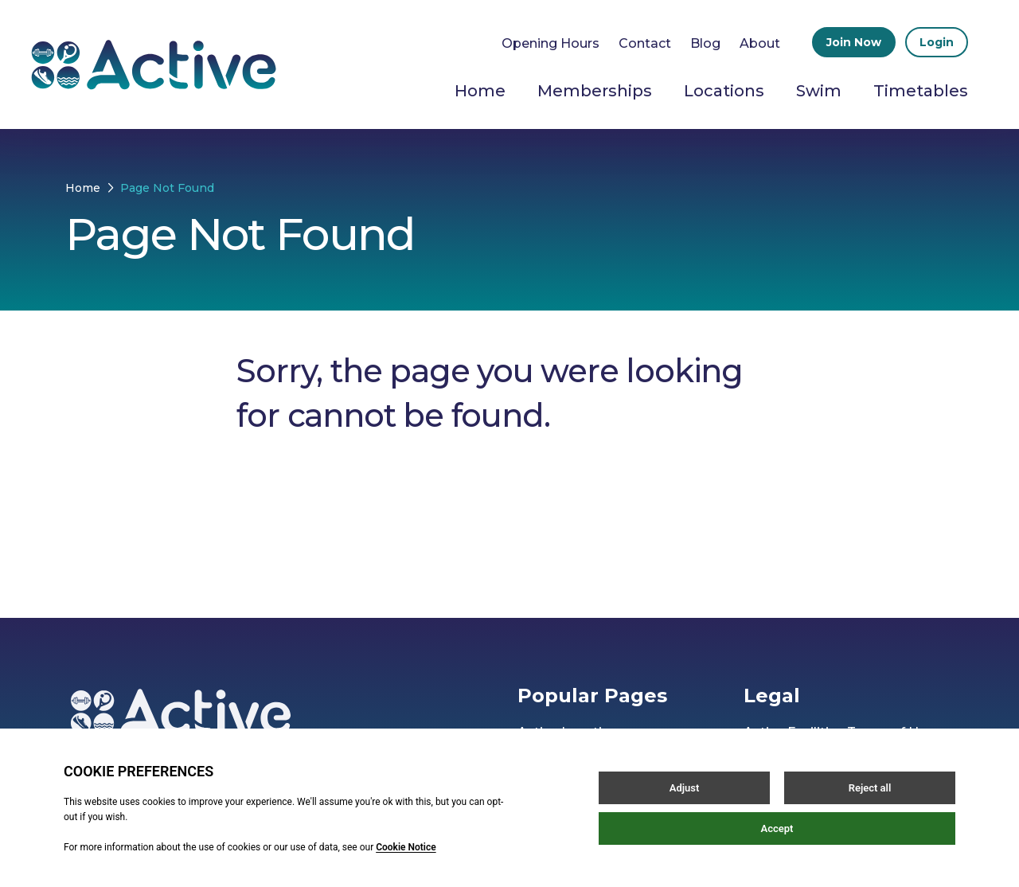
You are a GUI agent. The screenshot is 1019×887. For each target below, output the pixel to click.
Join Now (853, 42)
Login (936, 42)
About (760, 43)
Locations (724, 90)
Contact (645, 43)
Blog (705, 43)
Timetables (920, 90)
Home (480, 90)
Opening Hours (550, 43)
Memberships (594, 90)
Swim (818, 90)
